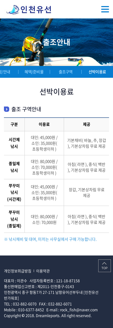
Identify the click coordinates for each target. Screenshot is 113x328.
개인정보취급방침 (17, 270)
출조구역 (66, 72)
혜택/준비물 (33, 72)
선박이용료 (97, 72)
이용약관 (43, 270)
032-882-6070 (25, 303)
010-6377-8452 (31, 309)
